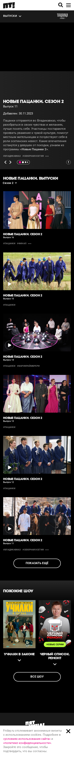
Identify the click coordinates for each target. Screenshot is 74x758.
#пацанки (9, 243)
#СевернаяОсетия (33, 156)
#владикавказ (12, 156)
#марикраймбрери (28, 366)
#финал (21, 243)
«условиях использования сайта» (27, 739)
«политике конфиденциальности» (27, 743)
